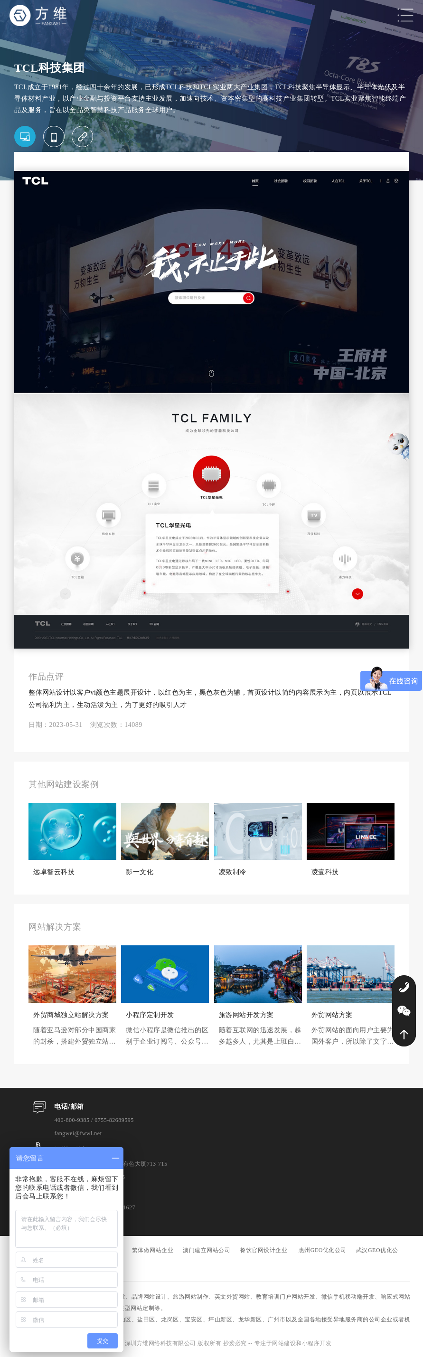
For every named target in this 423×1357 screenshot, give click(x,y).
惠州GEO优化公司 (323, 1250)
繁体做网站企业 (153, 1250)
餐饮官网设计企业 (263, 1250)
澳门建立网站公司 (206, 1250)
